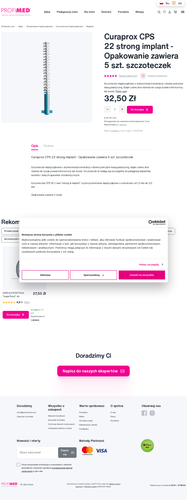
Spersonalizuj (94, 275)
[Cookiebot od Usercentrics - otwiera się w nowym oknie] (150, 222)
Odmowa (45, 275)
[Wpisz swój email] (38, 452)
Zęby (47, 12)
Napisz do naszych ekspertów (93, 371)
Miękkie (89, 26)
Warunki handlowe (56, 416)
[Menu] (182, 12)
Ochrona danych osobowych (61, 424)
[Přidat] (122, 109)
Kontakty (114, 421)
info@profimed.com (26, 412)
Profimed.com (8, 26)
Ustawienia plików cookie (60, 428)
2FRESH (182, 485)
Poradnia (123, 12)
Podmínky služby (90, 486)
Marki (81, 416)
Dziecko (106, 12)
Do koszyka (140, 109)
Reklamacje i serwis (88, 425)
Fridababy (84, 429)
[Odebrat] (107, 109)
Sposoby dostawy (56, 420)
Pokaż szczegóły (149, 264)
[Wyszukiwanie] (159, 12)
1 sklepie (122, 124)
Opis (34, 145)
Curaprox (115, 131)
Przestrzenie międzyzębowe (40, 26)
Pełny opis (121, 91)
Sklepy (139, 12)
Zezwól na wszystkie (142, 275)
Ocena (48, 145)
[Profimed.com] (16, 12)
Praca (113, 416)
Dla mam (89, 12)
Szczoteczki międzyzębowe (69, 26)
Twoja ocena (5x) (128, 76)
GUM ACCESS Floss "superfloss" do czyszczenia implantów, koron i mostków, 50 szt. (16, 295)
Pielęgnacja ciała (67, 12)
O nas (113, 412)
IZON (173, 485)
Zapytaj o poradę (25, 416)
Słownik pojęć (86, 421)
